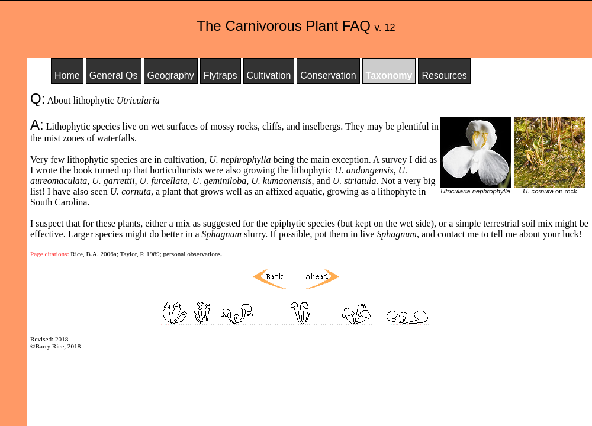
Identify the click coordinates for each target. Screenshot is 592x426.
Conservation (328, 75)
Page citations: (49, 253)
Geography (170, 75)
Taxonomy (389, 75)
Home (67, 75)
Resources (444, 75)
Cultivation (269, 75)
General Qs (113, 75)
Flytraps (220, 75)
